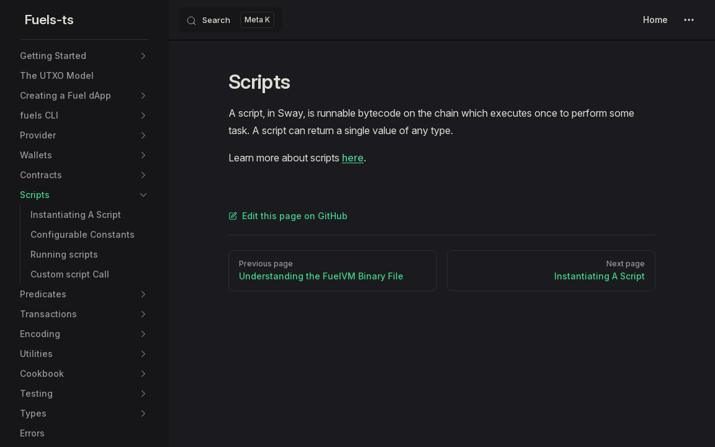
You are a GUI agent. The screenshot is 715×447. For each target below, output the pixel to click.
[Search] (230, 19)
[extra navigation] (689, 20)
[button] (143, 56)
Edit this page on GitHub (288, 215)
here (353, 157)
